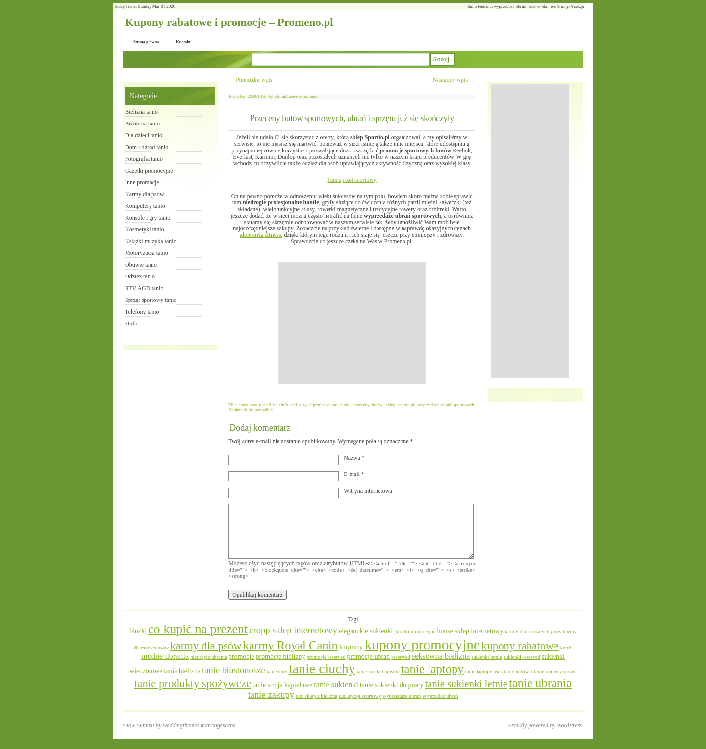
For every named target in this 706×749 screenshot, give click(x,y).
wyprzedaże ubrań (401, 696)
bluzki (138, 631)
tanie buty (277, 671)
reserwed (400, 657)
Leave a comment (303, 96)
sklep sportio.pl (400, 404)
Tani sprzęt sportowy (351, 179)
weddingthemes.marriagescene (199, 725)
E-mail (354, 474)
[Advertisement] (352, 323)
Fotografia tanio (144, 158)
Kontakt (183, 41)
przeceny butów (367, 404)
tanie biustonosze (233, 670)
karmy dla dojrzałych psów (533, 631)
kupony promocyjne (422, 644)
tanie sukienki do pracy (392, 685)
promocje (241, 656)
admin (279, 96)
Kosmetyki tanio (144, 229)
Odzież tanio (140, 276)
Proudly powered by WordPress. (545, 725)
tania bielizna (182, 670)
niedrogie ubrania (208, 657)
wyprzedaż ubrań (440, 696)
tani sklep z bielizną (316, 696)
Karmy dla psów (144, 194)
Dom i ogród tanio (146, 147)
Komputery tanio (145, 205)
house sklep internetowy (470, 631)
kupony (351, 647)
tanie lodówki (518, 671)
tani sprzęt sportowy (360, 696)
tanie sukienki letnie (466, 684)
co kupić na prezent (198, 629)
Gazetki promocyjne (149, 170)
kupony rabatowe (520, 646)
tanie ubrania (540, 683)
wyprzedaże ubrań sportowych (446, 404)
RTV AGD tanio (144, 288)
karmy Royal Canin (290, 645)
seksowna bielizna (441, 656)
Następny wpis (454, 79)
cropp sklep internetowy (293, 630)
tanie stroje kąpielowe (282, 685)
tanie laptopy (432, 668)
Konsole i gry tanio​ (147, 217)
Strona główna (146, 41)
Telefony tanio (142, 311)
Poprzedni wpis (250, 79)
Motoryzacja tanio (146, 253)
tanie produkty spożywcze (192, 683)
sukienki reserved (522, 657)
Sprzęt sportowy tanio (150, 300)
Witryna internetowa (368, 490)
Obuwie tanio (141, 264)
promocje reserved (325, 657)
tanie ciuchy (322, 668)
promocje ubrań (368, 656)
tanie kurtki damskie (378, 671)
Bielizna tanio (141, 111)
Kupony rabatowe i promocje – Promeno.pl (229, 22)
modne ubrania (165, 656)
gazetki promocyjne (414, 631)
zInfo (283, 404)
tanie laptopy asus (484, 671)
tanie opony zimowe (555, 671)
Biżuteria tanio (142, 123)
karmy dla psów (206, 646)
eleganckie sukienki (366, 631)
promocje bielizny (280, 656)
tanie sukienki (336, 684)
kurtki (566, 647)
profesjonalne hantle (332, 404)
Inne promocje (142, 182)
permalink (264, 409)
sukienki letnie (486, 657)
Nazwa (354, 457)
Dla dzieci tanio (143, 135)
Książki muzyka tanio (150, 241)
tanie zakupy (271, 694)
